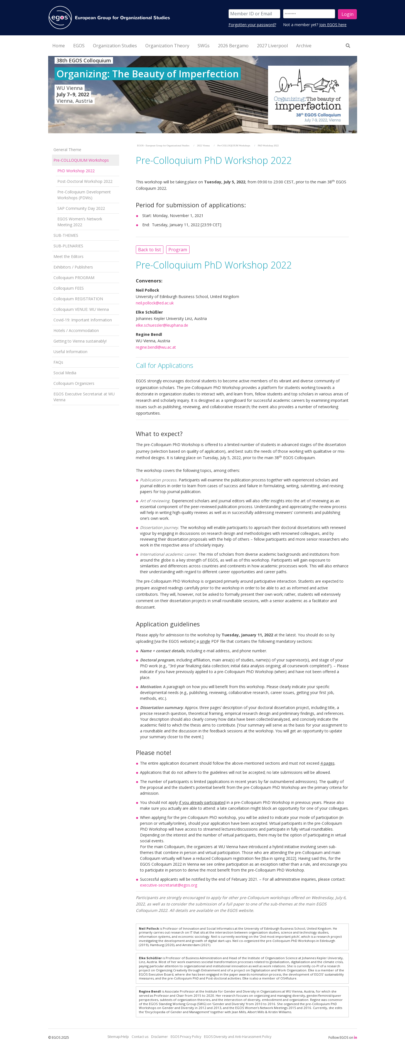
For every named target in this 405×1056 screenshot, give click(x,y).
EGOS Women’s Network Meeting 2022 (79, 221)
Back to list (149, 250)
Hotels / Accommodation (76, 330)
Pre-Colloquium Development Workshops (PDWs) (84, 194)
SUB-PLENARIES (68, 245)
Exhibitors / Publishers (73, 267)
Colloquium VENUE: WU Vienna (81, 309)
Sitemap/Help (118, 1036)
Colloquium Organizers (73, 383)
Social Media (64, 372)
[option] (202, 94)
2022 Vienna (203, 145)
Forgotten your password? (252, 24)
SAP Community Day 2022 (81, 208)
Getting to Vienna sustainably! (80, 341)
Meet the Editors (68, 256)
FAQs (58, 362)
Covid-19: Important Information (82, 320)
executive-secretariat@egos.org (168, 885)
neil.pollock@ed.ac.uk (155, 303)
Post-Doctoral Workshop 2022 (84, 181)
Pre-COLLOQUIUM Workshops (81, 160)
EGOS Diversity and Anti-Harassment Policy (237, 1036)
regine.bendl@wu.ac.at (156, 347)
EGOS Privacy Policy (186, 1036)
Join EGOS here (333, 24)
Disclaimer (159, 1036)
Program (177, 250)
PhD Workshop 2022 (76, 170)
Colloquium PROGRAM (73, 277)
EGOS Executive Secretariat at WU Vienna (84, 396)
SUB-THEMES (65, 235)
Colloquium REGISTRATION (78, 298)
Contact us (140, 1036)
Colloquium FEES (68, 288)
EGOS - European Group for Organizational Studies (163, 145)
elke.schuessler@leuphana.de (162, 325)
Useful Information (70, 351)
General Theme (67, 149)
